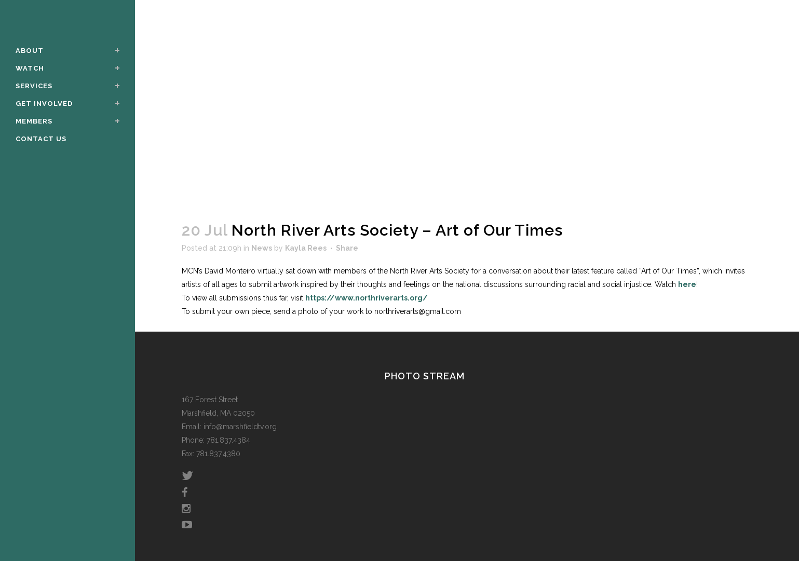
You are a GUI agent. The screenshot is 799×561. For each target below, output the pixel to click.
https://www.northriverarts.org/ (366, 298)
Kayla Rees (306, 248)
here (687, 284)
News (261, 248)
